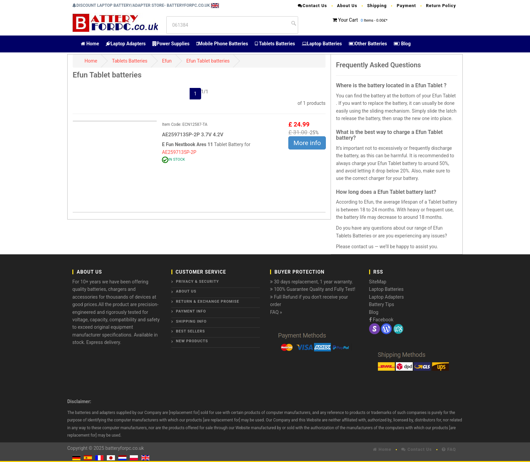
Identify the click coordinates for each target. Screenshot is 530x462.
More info (307, 143)
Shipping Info (191, 321)
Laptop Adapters (126, 43)
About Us (347, 5)
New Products (192, 341)
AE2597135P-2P (179, 152)
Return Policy (441, 5)
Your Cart (348, 20)
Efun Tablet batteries (208, 61)
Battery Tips (381, 304)
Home (90, 43)
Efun (167, 61)
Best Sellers (190, 331)
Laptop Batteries (322, 43)
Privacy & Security (197, 281)
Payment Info (191, 311)
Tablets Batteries (275, 43)
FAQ (449, 449)
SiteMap (377, 281)
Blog (402, 43)
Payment (406, 5)
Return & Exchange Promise (207, 301)
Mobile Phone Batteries (222, 43)
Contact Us (312, 5)
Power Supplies (171, 43)
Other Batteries (368, 43)
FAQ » (276, 312)
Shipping (377, 5)
